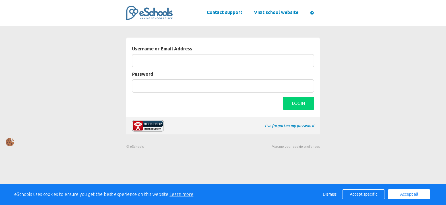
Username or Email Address (162, 49)
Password (142, 74)
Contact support (224, 13)
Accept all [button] (409, 194)
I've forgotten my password (289, 125)
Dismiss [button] (329, 194)
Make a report (148, 126)
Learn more (181, 194)
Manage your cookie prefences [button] (296, 146)
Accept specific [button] (363, 194)
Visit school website (276, 13)
